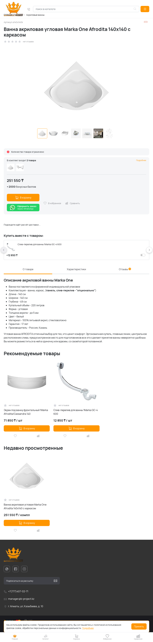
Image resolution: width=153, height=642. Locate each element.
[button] (145, 9)
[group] (76, 86)
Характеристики (76, 269)
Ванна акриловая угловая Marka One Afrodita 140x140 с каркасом (25, 506)
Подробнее (141, 160)
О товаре (28, 269)
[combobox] (86, 9)
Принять (139, 626)
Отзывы (125, 269)
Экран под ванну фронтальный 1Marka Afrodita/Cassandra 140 (26, 412)
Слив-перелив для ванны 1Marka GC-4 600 (75, 412)
